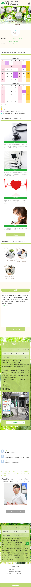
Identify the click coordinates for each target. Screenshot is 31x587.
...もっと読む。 (6, 305)
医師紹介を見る (15, 329)
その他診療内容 (15, 235)
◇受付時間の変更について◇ (15, 38)
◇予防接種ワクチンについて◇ (15, 44)
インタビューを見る (15, 512)
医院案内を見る (15, 422)
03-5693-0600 (6, 388)
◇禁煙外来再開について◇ (14, 41)
